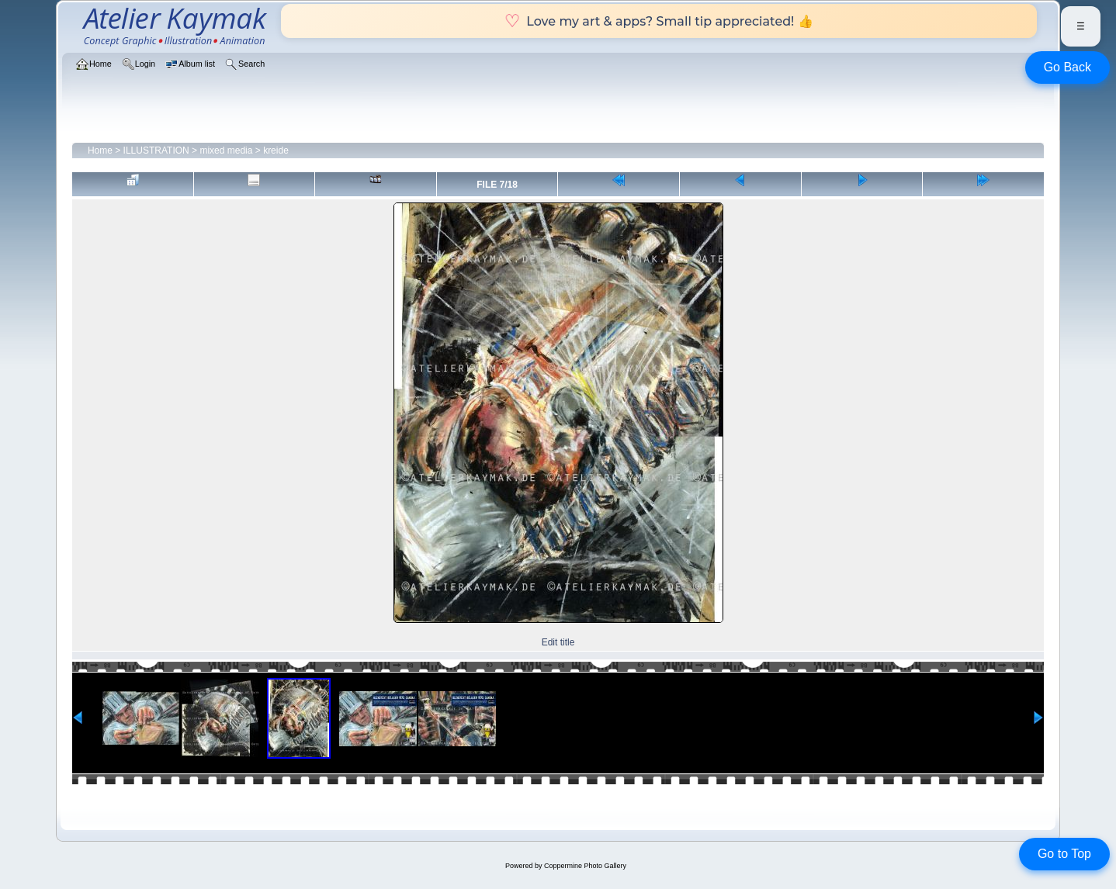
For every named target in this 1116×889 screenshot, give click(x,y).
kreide (276, 150)
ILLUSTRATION (156, 150)
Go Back (1067, 67)
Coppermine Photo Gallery (585, 866)
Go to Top (1064, 853)
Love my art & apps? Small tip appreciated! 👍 (658, 21)
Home (100, 150)
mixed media (225, 150)
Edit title (558, 642)
